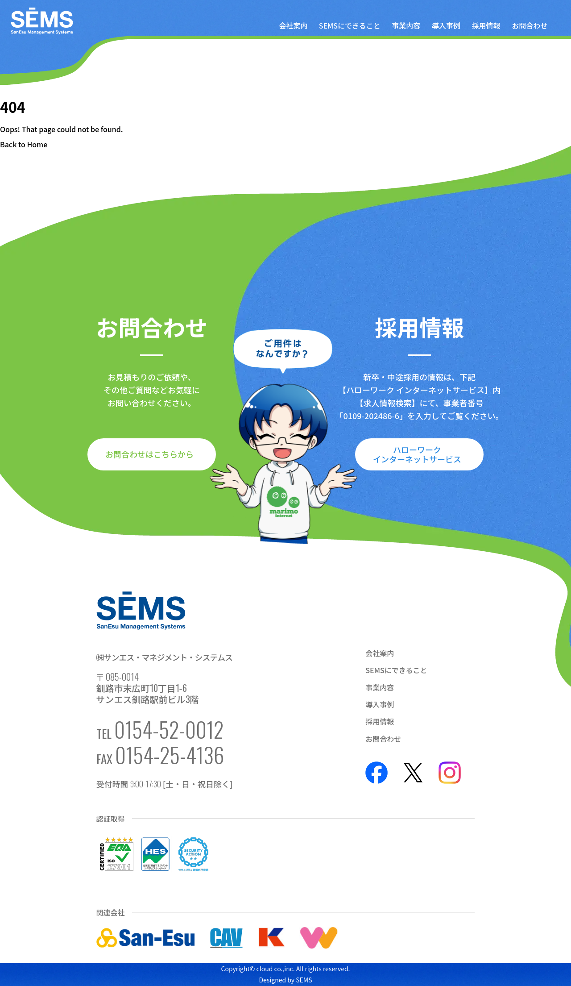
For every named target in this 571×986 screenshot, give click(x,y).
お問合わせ (529, 25)
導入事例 (446, 25)
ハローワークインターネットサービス (417, 454)
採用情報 (486, 25)
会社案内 (293, 25)
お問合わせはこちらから (149, 454)
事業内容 (406, 25)
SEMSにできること (350, 25)
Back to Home (23, 144)
